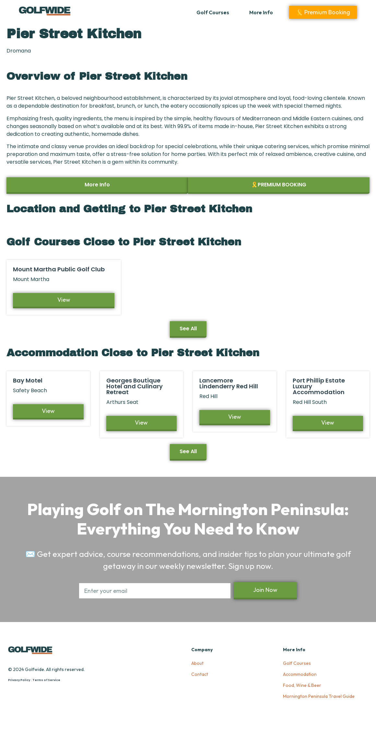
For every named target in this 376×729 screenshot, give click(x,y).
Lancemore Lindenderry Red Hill (228, 383)
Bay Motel (27, 380)
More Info (261, 12)
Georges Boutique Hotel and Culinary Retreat (134, 386)
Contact (199, 674)
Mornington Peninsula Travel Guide (319, 696)
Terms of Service (46, 680)
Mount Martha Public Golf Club (59, 269)
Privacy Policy (19, 680)
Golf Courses (212, 12)
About (197, 663)
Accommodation (300, 674)
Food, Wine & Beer (302, 685)
